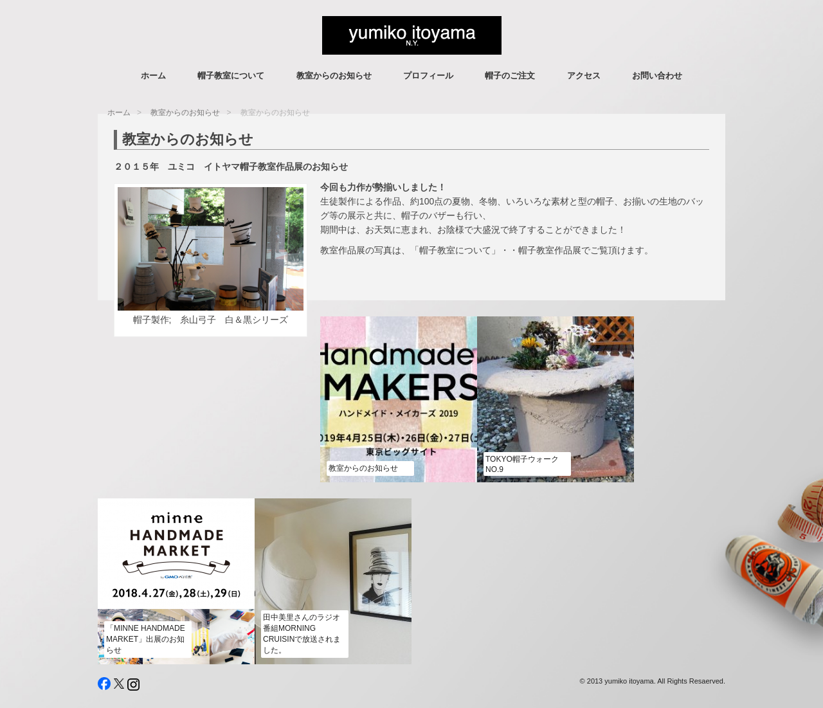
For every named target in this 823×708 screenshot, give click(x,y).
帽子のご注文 (510, 75)
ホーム (153, 75)
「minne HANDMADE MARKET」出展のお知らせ (145, 639)
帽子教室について (230, 75)
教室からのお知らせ (334, 75)
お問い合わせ (657, 75)
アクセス (584, 75)
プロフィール (428, 75)
